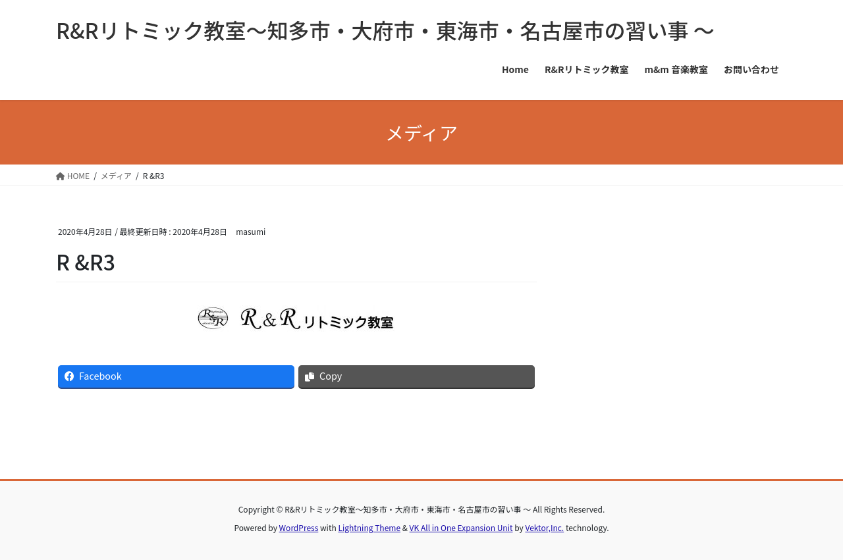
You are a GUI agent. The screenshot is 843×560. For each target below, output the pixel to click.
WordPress (299, 527)
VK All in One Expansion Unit (461, 527)
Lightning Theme (369, 527)
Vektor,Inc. (544, 527)
